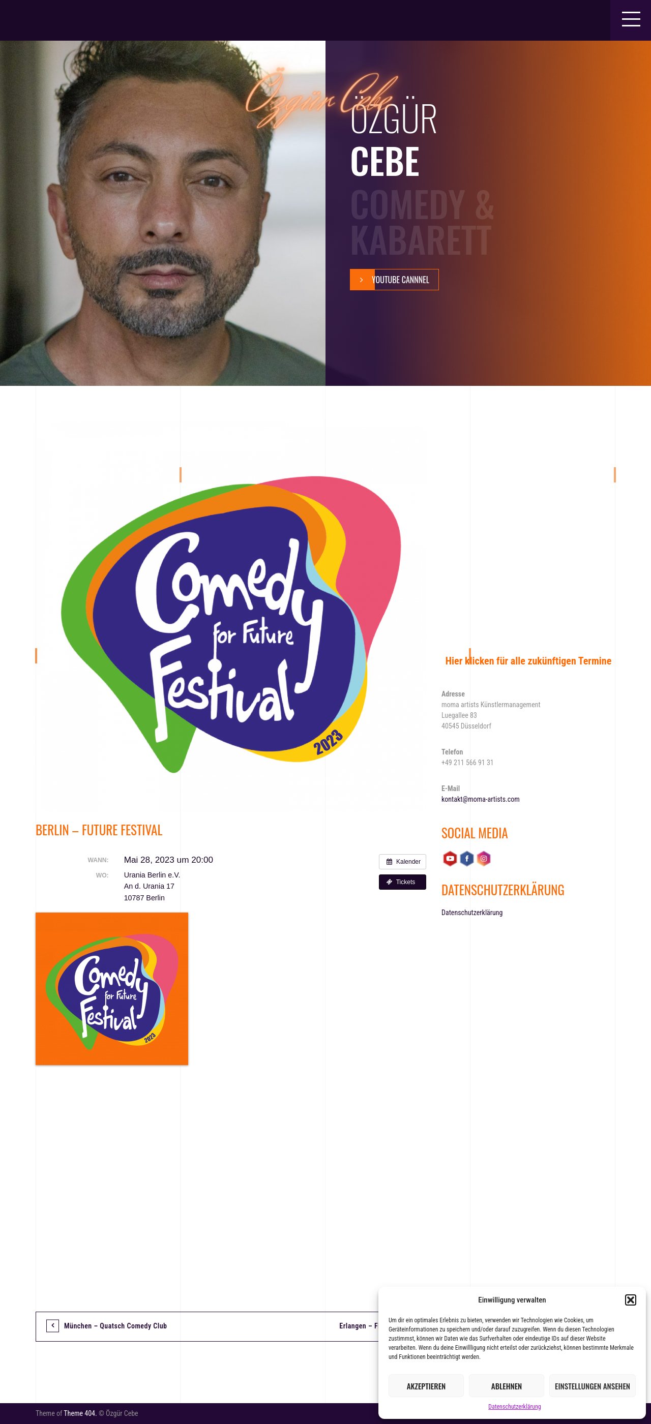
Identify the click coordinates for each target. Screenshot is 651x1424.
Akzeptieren (426, 1385)
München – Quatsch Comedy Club (115, 1325)
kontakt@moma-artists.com (480, 799)
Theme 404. (80, 1413)
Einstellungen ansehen (592, 1385)
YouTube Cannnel (389, 279)
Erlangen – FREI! (364, 1325)
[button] (631, 1300)
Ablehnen (506, 1385)
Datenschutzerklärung (514, 1406)
